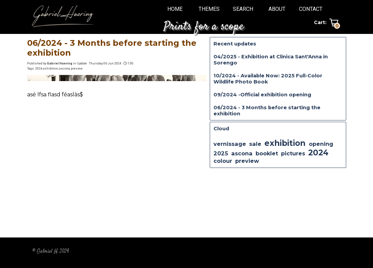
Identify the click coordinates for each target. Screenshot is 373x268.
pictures (293, 153)
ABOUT (276, 9)
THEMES (209, 9)
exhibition (50, 68)
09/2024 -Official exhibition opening (262, 95)
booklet (267, 153)
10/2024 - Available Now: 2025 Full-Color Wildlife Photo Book (267, 79)
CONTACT (310, 9)
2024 (38, 68)
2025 (220, 153)
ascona (64, 68)
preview (76, 68)
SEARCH (243, 9)
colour (222, 160)
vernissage (229, 143)
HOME (175, 9)
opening (321, 143)
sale (255, 143)
